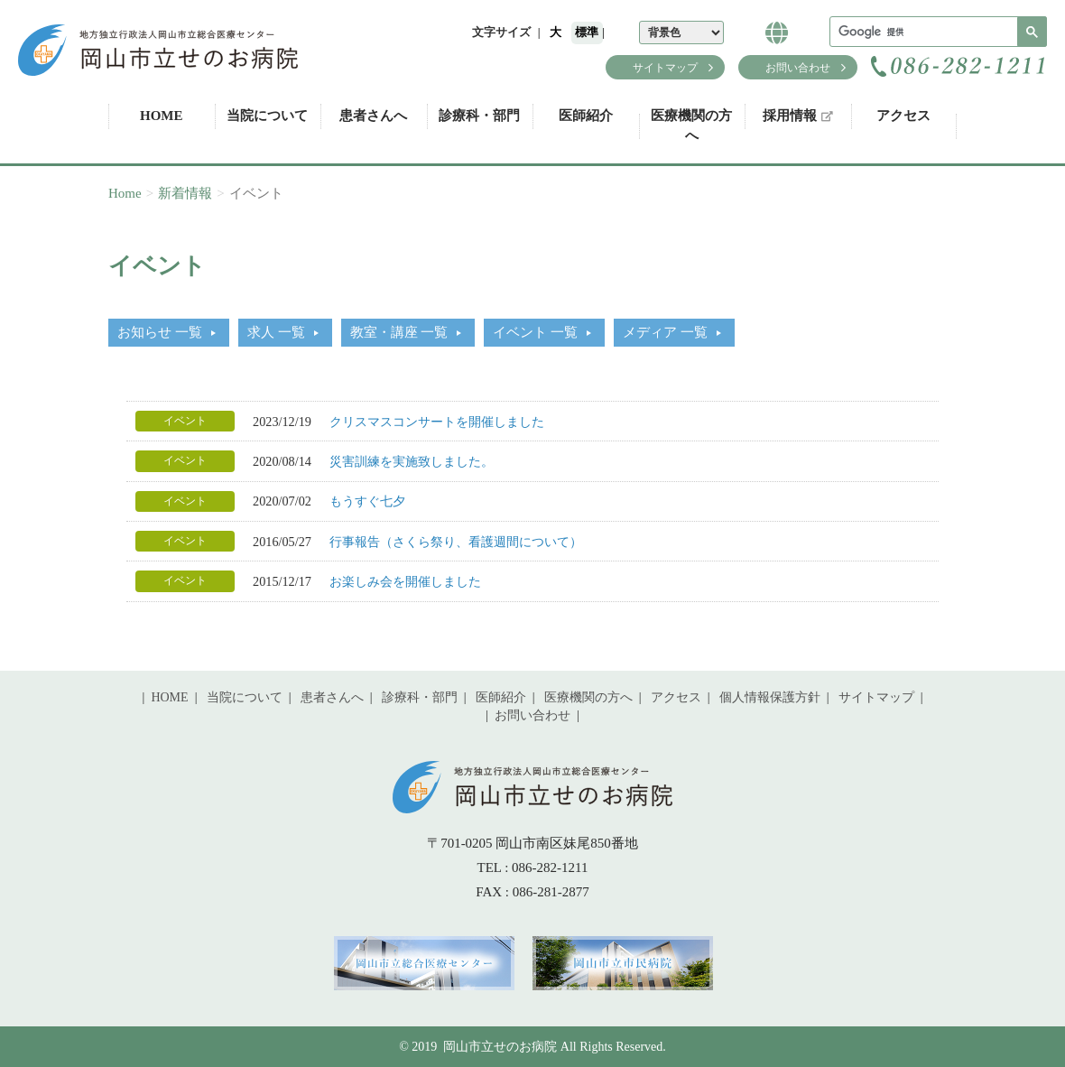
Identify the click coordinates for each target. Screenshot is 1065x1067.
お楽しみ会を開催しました (405, 581)
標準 (586, 32)
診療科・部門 (479, 115)
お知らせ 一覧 (159, 332)
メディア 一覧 (665, 332)
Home (125, 193)
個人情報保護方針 (769, 697)
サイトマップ (665, 67)
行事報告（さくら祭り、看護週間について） (455, 541)
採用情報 (798, 115)
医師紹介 (586, 115)
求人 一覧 (276, 332)
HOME (161, 115)
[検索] (936, 32)
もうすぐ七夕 (367, 501)
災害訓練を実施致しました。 (411, 461)
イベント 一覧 (535, 332)
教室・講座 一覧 (399, 332)
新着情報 (185, 193)
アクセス (903, 115)
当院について (267, 115)
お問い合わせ (797, 67)
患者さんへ (373, 115)
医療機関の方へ (691, 125)
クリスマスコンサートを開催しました (436, 421)
